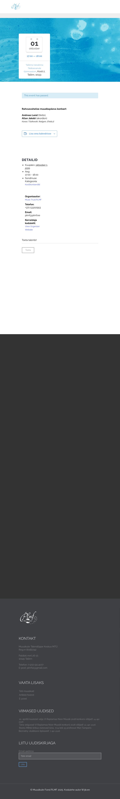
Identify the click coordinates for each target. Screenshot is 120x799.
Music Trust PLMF (33, 199)
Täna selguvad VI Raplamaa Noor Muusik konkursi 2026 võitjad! (51, 725)
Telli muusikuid (26, 691)
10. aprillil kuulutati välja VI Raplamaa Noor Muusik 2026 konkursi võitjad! (56, 719)
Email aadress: (60, 754)
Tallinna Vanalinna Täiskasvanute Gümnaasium (33, 68)
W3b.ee (85, 789)
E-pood (23, 698)
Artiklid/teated (26, 695)
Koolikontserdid (32, 184)
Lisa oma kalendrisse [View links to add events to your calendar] (40, 133)
